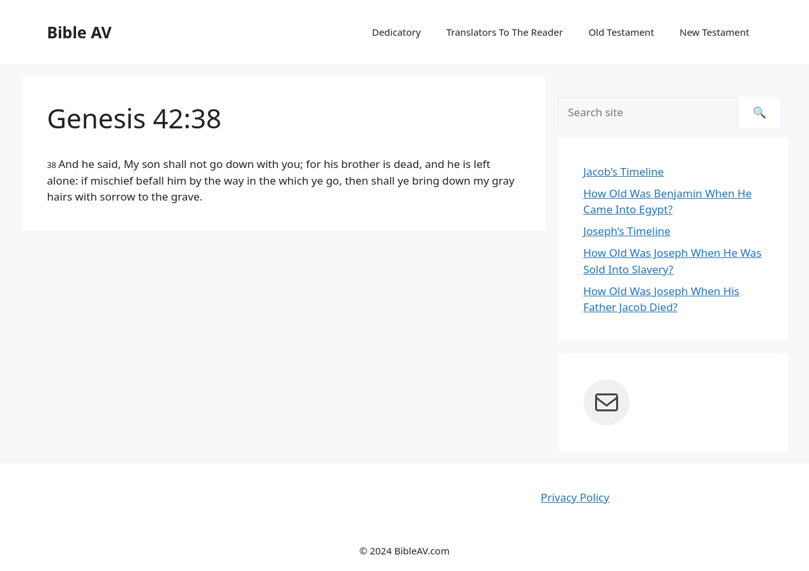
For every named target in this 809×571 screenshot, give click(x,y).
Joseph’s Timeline (627, 231)
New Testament (714, 32)
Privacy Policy (575, 497)
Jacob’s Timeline (624, 171)
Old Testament (621, 32)
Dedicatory (396, 32)
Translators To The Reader (504, 32)
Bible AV (79, 32)
